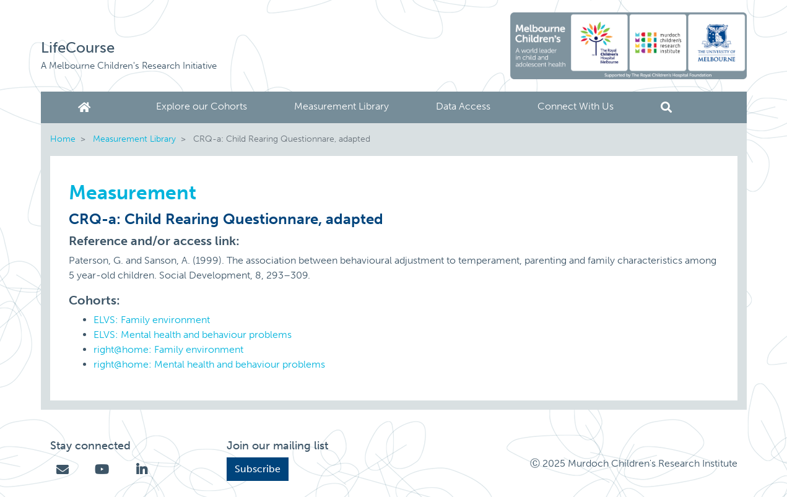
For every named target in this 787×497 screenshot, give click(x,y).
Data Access (463, 106)
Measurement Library (341, 106)
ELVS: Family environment (151, 320)
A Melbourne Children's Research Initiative (129, 65)
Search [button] (666, 107)
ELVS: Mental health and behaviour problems (192, 334)
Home (86, 107)
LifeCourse (78, 47)
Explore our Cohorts (201, 106)
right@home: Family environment (168, 349)
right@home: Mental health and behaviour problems (209, 364)
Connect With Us (575, 106)
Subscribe (257, 469)
